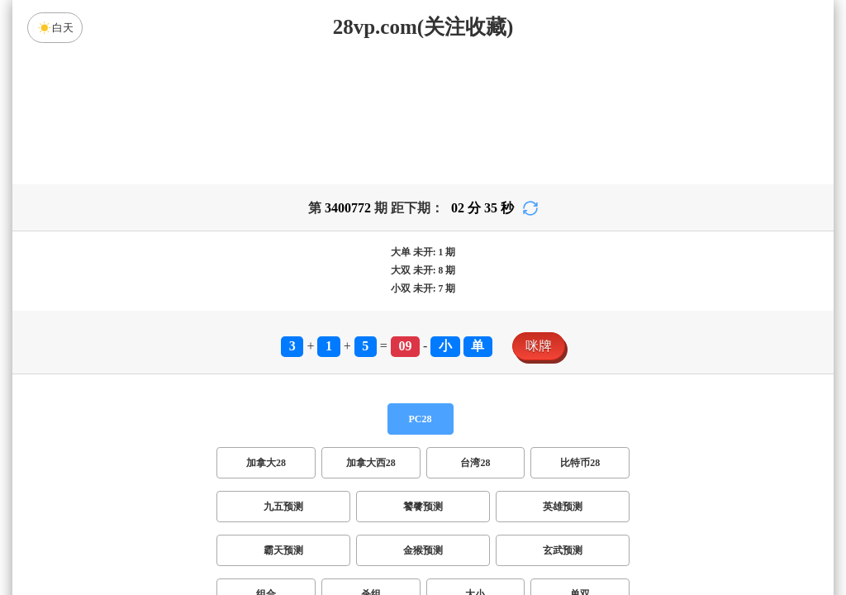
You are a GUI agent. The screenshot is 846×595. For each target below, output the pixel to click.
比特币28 (580, 333)
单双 (580, 464)
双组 (524, 508)
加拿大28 (266, 333)
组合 (266, 464)
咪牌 (538, 216)
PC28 (420, 289)
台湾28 (475, 333)
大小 (475, 464)
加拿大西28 (371, 333)
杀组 (371, 464)
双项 (317, 508)
